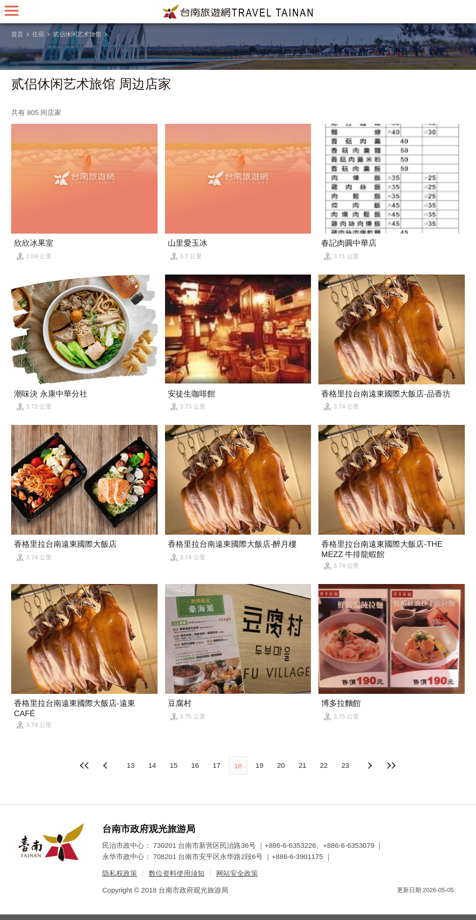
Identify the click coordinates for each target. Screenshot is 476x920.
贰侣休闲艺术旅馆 (77, 34)
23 (346, 765)
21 (302, 765)
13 (131, 765)
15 (174, 765)
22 (324, 765)
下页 (106, 765)
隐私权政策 (119, 873)
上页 (369, 765)
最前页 (85, 765)
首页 (17, 34)
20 (281, 765)
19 (260, 765)
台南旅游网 (238, 11)
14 (152, 765)
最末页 (391, 765)
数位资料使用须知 (177, 873)
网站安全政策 (237, 873)
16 (195, 765)
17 (216, 765)
